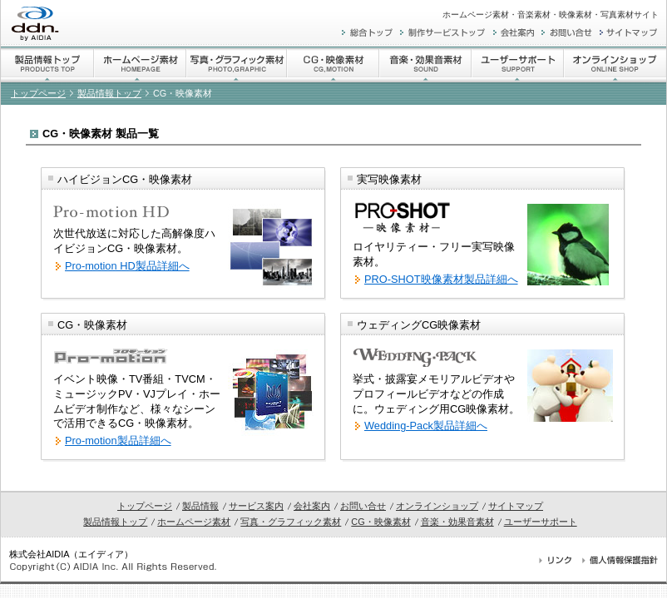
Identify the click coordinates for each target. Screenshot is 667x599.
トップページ (38, 93)
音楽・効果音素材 (457, 522)
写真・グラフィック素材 (290, 522)
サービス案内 (256, 506)
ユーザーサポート (540, 522)
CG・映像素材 (380, 522)
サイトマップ (515, 506)
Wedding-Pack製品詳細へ (425, 425)
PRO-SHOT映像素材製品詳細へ (441, 279)
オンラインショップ (437, 506)
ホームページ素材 (193, 522)
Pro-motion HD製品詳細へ (127, 266)
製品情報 (200, 506)
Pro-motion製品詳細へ (118, 440)
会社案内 (312, 506)
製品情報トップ (109, 93)
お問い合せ (363, 506)
